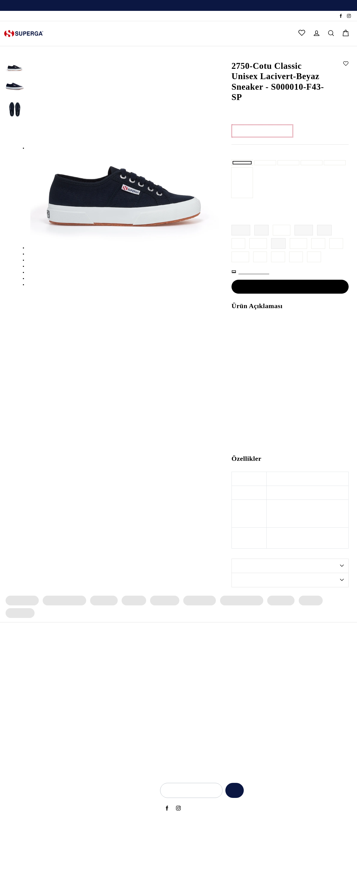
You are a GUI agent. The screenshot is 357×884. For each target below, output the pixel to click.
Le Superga (172, 696)
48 (314, 274)
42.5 (299, 260)
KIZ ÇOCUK (117, 33)
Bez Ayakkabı (106, 733)
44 (336, 260)
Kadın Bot (132, 617)
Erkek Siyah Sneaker (112, 705)
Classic (167, 715)
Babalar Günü (248, 677)
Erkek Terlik (276, 617)
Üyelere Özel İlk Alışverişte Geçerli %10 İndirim (178, 5)
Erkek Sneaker (196, 617)
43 (318, 260)
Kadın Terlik (102, 617)
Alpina (167, 668)
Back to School (248, 686)
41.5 (258, 260)
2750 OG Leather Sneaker (49, 724)
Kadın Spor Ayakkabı (63, 617)
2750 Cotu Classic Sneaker (49, 705)
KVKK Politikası (291, 696)
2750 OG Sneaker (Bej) (46, 752)
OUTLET (240, 33)
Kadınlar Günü (248, 724)
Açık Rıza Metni (292, 658)
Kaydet (232, 794)
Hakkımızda (125, 791)
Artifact (168, 686)
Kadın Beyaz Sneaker (113, 715)
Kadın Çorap (162, 617)
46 (278, 274)
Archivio (168, 677)
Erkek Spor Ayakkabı (237, 617)
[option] (178, 5)
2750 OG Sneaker (41, 668)
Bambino (169, 658)
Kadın (253, 55)
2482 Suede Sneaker (44, 686)
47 (296, 274)
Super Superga (175, 705)
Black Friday (246, 705)
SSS (36, 16)
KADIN (62, 33)
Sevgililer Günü (249, 715)
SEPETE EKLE (290, 303)
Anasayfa (239, 55)
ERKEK (87, 33)
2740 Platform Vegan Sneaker (53, 743)
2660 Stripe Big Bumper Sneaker (55, 733)
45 (260, 274)
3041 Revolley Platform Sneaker (55, 715)
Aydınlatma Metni (294, 668)
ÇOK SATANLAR (201, 33)
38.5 (282, 247)
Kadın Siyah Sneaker (113, 696)
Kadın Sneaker (21, 617)
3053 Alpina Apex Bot (46, 658)
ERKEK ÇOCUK (156, 33)
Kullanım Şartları (293, 677)
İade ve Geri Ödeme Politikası (305, 686)
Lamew (168, 724)
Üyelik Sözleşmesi (294, 733)
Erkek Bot (306, 617)
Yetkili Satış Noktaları (134, 800)
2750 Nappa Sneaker (44, 696)
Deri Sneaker (106, 743)
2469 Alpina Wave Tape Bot (51, 677)
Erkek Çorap (335, 617)
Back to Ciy (245, 696)
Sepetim (122, 838)
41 (238, 260)
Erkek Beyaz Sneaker (113, 724)
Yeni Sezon (245, 658)
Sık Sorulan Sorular (132, 819)
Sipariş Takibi (16, 16)
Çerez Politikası (291, 705)
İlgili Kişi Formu (292, 724)
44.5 (240, 274)
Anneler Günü (248, 668)
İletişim (121, 810)
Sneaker (267, 55)
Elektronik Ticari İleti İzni (300, 715)
